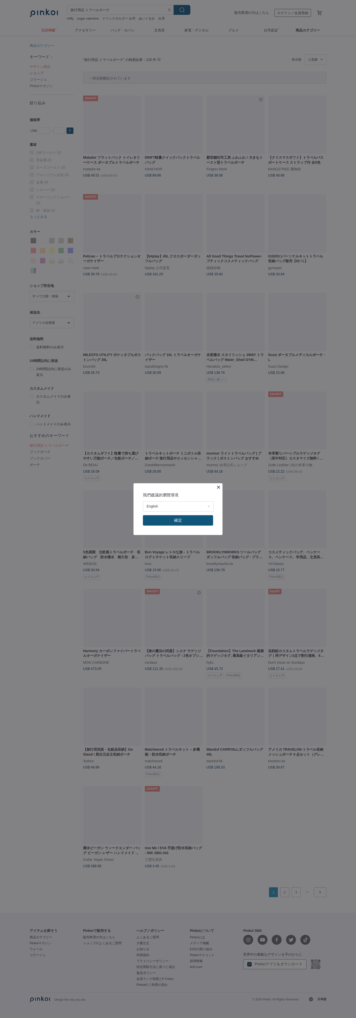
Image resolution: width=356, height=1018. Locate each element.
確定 (178, 520)
